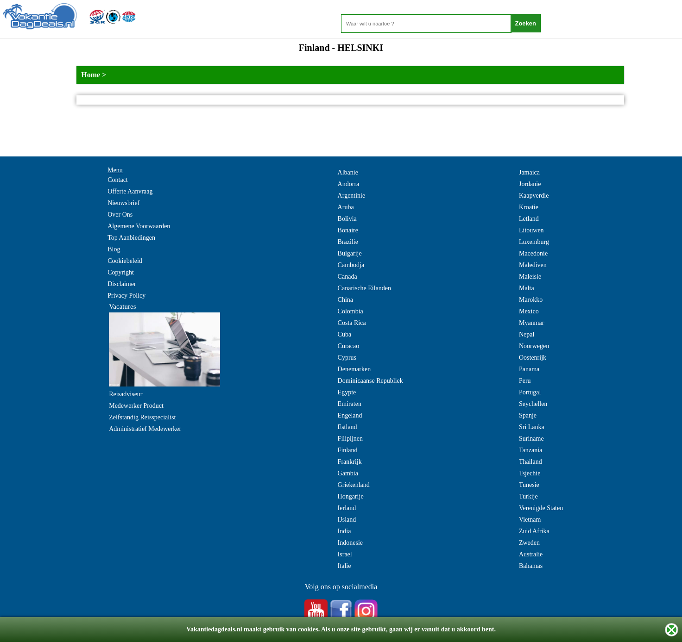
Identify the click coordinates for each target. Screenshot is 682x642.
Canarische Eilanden (364, 288)
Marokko (531, 299)
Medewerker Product (136, 405)
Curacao (349, 346)
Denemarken (354, 369)
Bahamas (531, 565)
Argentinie (352, 195)
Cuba (345, 334)
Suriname (531, 438)
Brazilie (348, 241)
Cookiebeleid (124, 260)
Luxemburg (534, 241)
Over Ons (120, 214)
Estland (347, 427)
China (345, 299)
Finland (348, 450)
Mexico (529, 311)
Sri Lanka (531, 427)
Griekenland (354, 484)
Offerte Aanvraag (129, 191)
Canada (347, 276)
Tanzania (530, 450)
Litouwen (531, 230)
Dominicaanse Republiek (370, 380)
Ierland (347, 508)
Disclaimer (121, 283)
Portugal (530, 392)
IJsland (347, 519)
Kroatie (528, 207)
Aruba (346, 207)
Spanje (528, 415)
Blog (113, 249)
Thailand (530, 461)
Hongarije (351, 496)
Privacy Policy (126, 295)
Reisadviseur (125, 394)
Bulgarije (350, 253)
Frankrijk (350, 461)
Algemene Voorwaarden (138, 226)
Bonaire (348, 230)
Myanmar (531, 322)
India (344, 531)
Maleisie (530, 276)
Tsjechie (529, 473)
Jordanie (530, 184)
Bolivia (347, 218)
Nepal (526, 334)
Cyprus (347, 357)
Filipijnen (350, 438)
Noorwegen (534, 346)
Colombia (350, 311)
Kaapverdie (534, 195)
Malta (526, 288)
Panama (529, 369)
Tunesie (529, 484)
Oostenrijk (532, 357)
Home (90, 75)
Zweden (529, 542)
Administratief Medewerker (145, 428)
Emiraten (349, 403)
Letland (529, 218)
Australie (531, 554)
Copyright (120, 272)
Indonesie (350, 542)
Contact (117, 179)
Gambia (348, 473)
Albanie (348, 172)
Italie (344, 565)
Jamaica (529, 172)
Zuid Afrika (534, 531)
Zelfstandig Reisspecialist (142, 417)
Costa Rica (352, 322)
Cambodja (351, 265)
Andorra (349, 184)
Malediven (533, 265)
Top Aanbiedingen (131, 237)
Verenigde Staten (541, 508)
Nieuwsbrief (123, 202)
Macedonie (533, 253)
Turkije (528, 496)
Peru (525, 380)
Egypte (347, 392)
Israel (345, 554)
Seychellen (533, 403)
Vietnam (530, 519)
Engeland (350, 415)
